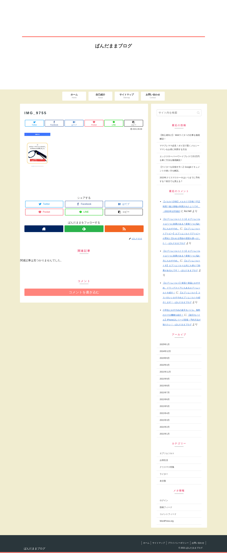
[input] (179, 112)
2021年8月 (165, 385)
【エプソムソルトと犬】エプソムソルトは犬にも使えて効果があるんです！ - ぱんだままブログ (181, 266)
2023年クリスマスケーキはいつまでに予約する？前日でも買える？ (180, 179)
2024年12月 (165, 351)
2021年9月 (165, 379)
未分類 (163, 481)
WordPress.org (167, 521)
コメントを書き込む (84, 292)
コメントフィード (168, 514)
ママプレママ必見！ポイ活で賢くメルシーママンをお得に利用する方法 (179, 147)
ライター (164, 474)
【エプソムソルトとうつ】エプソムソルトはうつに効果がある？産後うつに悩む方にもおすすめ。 (181, 224)
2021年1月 (165, 434)
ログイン (164, 500)
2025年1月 (165, 344)
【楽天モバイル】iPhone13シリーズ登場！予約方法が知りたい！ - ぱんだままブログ (182, 320)
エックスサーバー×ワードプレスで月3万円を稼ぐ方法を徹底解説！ (180, 158)
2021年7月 (165, 392)
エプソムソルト (167, 453)
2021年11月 (165, 372)
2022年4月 (165, 365)
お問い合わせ (198, 543)
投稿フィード (166, 507)
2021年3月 (165, 420)
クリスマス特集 (167, 467)
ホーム (146, 543)
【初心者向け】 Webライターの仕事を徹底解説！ (180, 137)
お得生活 (164, 460)
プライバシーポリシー (178, 543)
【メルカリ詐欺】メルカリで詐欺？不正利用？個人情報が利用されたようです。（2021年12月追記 (181, 206)
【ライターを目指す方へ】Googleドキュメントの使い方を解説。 (180, 169)
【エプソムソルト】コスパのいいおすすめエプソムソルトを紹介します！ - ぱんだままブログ (181, 297)
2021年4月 (165, 413)
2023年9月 (165, 358)
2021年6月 (165, 399)
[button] (198, 112)
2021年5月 (165, 406)
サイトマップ (158, 543)
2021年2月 (165, 427)
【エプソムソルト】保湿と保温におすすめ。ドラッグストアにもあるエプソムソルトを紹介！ (181, 288)
